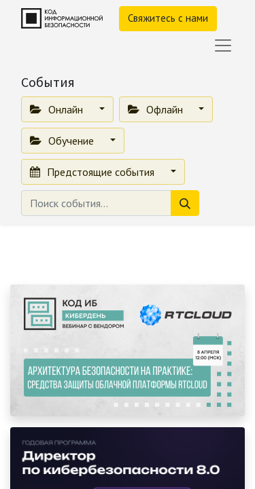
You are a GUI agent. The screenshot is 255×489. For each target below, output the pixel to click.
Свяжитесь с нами (168, 18)
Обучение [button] (63, 140)
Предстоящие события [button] (93, 172)
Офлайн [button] (157, 109)
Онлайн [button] (58, 109)
